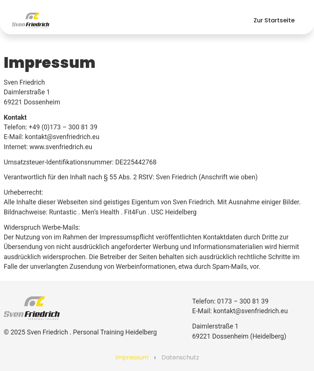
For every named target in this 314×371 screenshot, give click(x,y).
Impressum (131, 357)
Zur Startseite (274, 20)
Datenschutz (180, 357)
